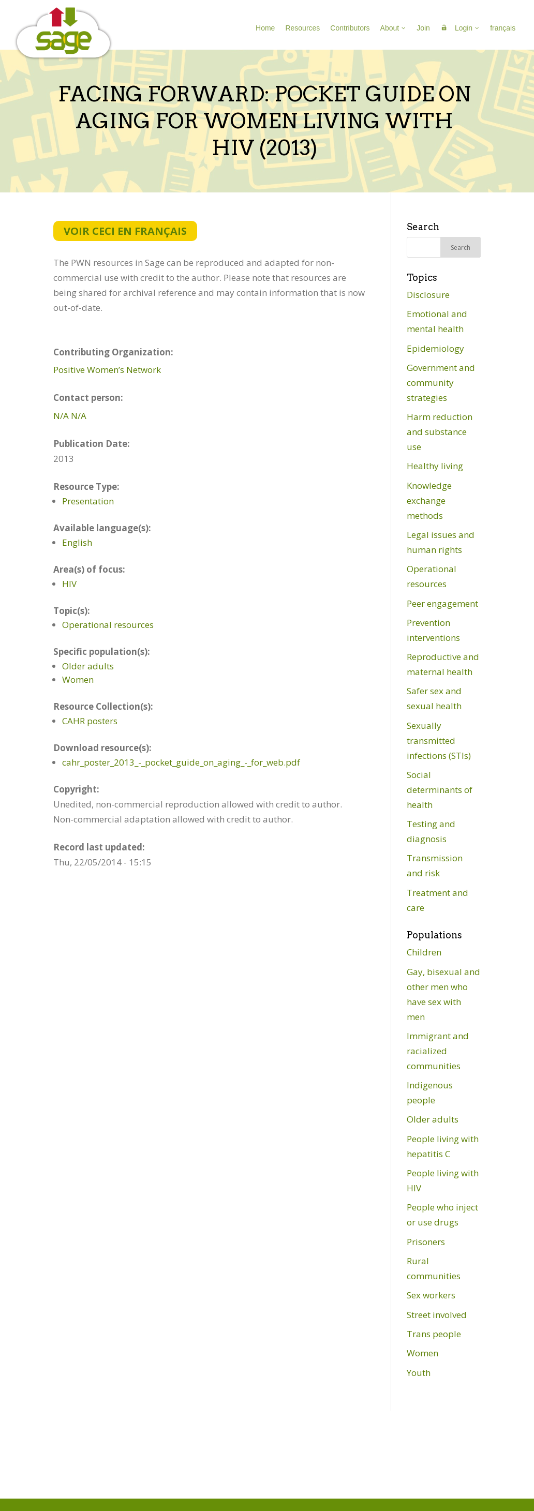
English (77, 542)
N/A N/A (69, 416)
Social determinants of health (439, 790)
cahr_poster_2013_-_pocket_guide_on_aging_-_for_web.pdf (181, 762)
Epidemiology (435, 348)
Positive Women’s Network (107, 370)
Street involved (437, 1315)
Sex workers (431, 1295)
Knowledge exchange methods (429, 500)
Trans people (434, 1334)
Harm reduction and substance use (439, 432)
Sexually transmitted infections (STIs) (439, 740)
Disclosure (428, 295)
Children (424, 952)
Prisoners (426, 1242)
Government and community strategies (441, 382)
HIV (69, 584)
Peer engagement (442, 603)
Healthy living (435, 466)
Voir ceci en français (125, 231)
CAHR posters (89, 721)
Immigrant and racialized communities (438, 1051)
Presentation (88, 501)
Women (78, 679)
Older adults (88, 666)
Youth (419, 1373)
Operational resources (108, 625)
